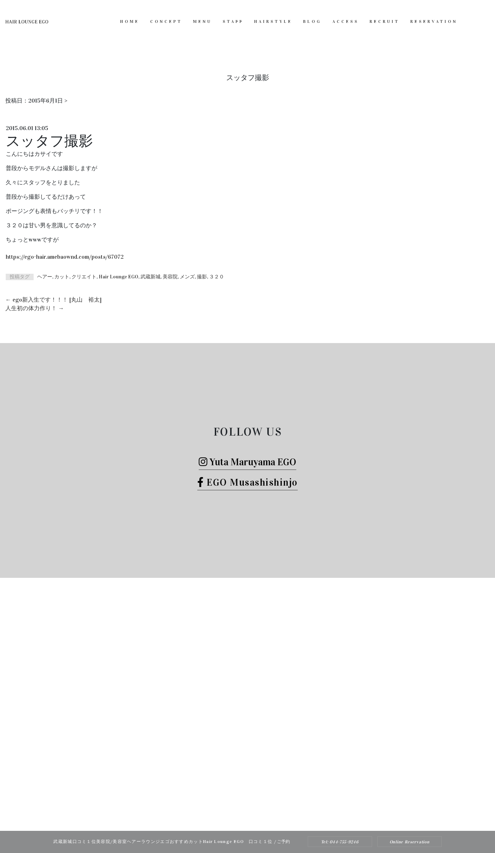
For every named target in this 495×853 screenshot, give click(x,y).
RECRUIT (385, 21)
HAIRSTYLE (273, 21)
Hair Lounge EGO (118, 277)
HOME (129, 21)
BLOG (312, 21)
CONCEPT (166, 21)
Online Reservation (410, 841)
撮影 (202, 277)
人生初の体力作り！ (34, 308)
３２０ (216, 277)
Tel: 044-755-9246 (340, 841)
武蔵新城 (150, 277)
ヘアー (44, 277)
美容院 (170, 277)
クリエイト (83, 277)
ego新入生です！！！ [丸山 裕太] (53, 299)
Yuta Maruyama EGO (247, 462)
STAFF (233, 21)
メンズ (187, 277)
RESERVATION (433, 21)
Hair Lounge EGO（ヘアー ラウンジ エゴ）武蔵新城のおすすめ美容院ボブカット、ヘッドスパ (238, 816)
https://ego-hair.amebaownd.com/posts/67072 (65, 256)
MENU (202, 21)
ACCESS (345, 21)
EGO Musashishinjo (247, 482)
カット (61, 277)
